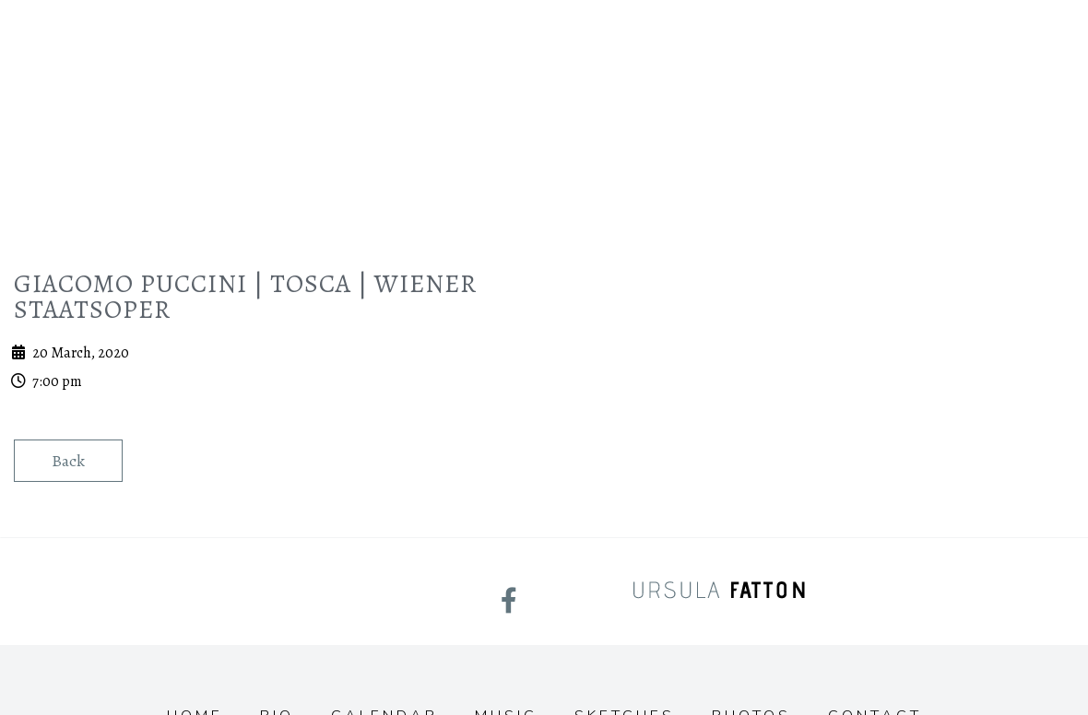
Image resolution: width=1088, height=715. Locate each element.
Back (68, 461)
